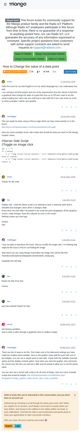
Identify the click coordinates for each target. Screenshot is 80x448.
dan (8, 200)
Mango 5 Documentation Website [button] (29, 59)
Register (8, 426)
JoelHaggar (11, 117)
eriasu (9, 82)
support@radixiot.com (47, 47)
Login (17, 426)
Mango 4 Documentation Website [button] (50, 54)
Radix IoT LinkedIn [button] (56, 59)
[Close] (75, 395)
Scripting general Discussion (15, 72)
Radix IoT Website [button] (23, 54)
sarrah (9, 324)
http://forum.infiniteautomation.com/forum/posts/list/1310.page (29, 127)
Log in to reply (70, 72)
